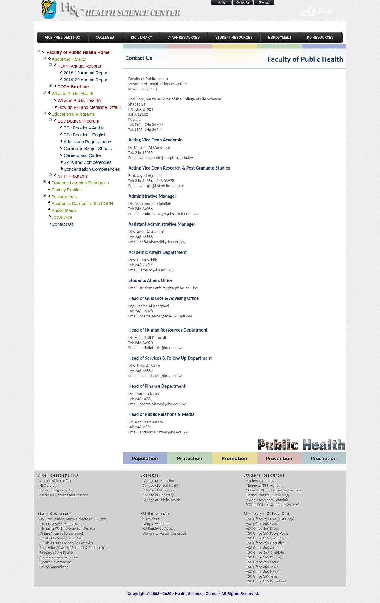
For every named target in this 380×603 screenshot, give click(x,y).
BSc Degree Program (78, 121)
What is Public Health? (79, 100)
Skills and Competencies (87, 162)
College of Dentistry (158, 495)
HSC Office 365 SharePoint (266, 538)
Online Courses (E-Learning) (267, 495)
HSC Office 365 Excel (262, 528)
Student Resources (234, 37)
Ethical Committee (54, 566)
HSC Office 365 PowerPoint (267, 533)
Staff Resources (184, 37)
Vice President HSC (62, 37)
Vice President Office (56, 480)
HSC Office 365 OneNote (265, 552)
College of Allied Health (161, 485)
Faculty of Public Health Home (78, 52)
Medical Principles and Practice (64, 495)
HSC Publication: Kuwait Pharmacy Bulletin (73, 519)
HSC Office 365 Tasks (262, 566)
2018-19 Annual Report (86, 73)
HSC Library (140, 37)
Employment (279, 37)
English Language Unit (57, 490)
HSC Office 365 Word (262, 523)
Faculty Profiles (66, 189)
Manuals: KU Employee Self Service (273, 490)
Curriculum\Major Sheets (88, 148)
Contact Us (62, 224)
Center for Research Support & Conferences (74, 547)
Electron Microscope (56, 562)
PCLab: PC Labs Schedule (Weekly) (272, 504)
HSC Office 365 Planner (264, 557)
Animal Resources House (59, 557)
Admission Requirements (88, 141)
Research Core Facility (57, 552)
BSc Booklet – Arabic (84, 128)
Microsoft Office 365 (267, 513)
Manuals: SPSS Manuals (264, 485)
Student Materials (260, 480)
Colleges (105, 37)
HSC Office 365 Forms (262, 562)
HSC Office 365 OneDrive (265, 543)
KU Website (152, 519)
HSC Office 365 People (263, 571)
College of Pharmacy (159, 490)
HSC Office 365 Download (266, 581)
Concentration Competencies (92, 169)
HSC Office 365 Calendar (265, 547)
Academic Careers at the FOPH (82, 203)
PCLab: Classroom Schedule (267, 499)
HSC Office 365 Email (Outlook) (270, 519)
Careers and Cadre (82, 155)
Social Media (64, 210)
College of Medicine (158, 480)
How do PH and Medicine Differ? (89, 107)
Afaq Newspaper (156, 523)
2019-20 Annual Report (86, 79)
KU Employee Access (159, 528)
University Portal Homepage (164, 533)
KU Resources (320, 37)
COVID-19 (62, 217)
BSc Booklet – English (85, 134)
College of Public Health (161, 499)
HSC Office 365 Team (262, 576)
